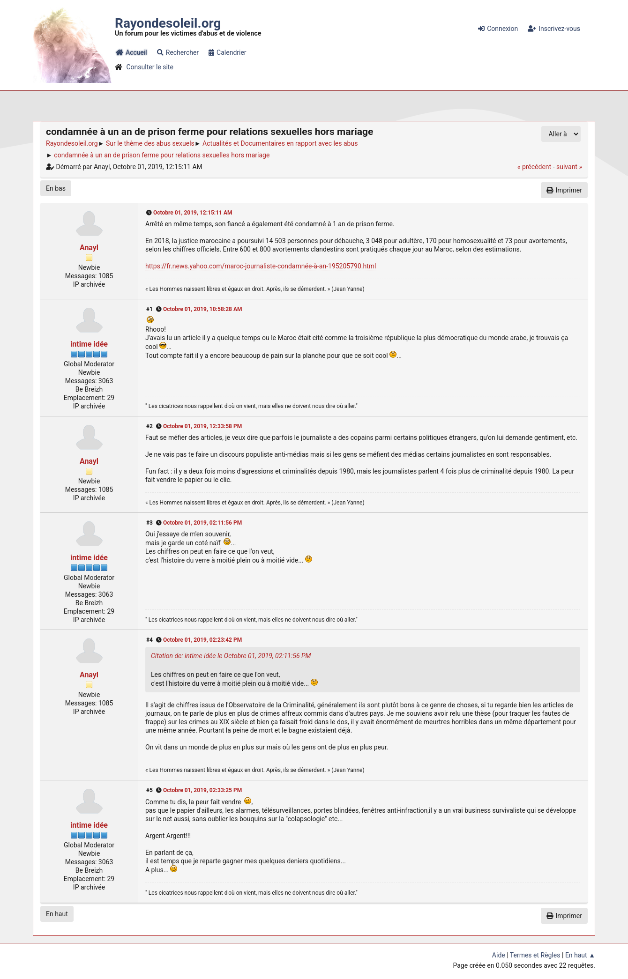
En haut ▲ (580, 955)
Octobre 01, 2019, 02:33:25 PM (202, 790)
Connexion (498, 28)
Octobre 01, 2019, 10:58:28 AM (202, 309)
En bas (56, 188)
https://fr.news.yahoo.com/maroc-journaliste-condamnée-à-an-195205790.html (260, 266)
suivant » (569, 167)
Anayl (89, 247)
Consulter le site (149, 67)
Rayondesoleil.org (168, 23)
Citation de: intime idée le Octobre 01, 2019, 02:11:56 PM (231, 656)
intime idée (89, 344)
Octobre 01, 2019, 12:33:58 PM (202, 426)
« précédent (534, 167)
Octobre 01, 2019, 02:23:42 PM (202, 640)
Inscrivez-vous (554, 28)
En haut (57, 914)
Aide (498, 955)
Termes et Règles (535, 955)
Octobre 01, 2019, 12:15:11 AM (192, 212)
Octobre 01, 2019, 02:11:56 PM (202, 522)
